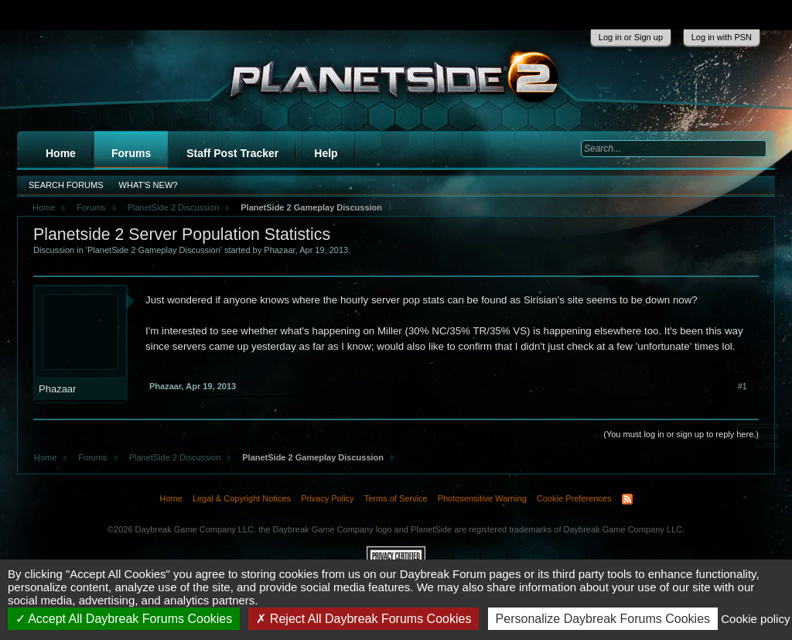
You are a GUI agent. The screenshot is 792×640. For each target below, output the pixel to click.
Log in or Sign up (631, 37)
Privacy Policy (327, 498)
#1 (742, 386)
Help (325, 153)
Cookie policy (755, 618)
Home (61, 153)
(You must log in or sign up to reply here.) (681, 434)
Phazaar (279, 250)
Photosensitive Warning (482, 498)
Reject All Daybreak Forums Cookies (363, 618)
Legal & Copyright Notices (242, 498)
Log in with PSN (721, 37)
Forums (131, 153)
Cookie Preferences (574, 498)
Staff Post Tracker (232, 153)
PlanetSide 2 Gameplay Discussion (153, 250)
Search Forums (66, 185)
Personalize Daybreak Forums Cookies (603, 618)
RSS (627, 499)
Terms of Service (396, 498)
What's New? (148, 185)
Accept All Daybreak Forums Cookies (124, 618)
